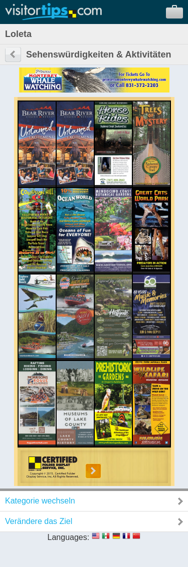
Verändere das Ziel (38, 521)
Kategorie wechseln (40, 500)
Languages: (69, 537)
